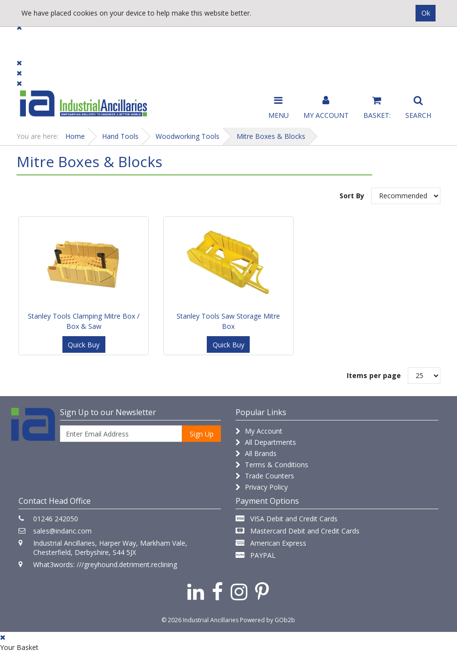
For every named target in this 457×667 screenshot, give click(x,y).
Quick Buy (83, 344)
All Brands (256, 453)
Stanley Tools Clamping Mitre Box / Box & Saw (83, 321)
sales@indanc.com (62, 530)
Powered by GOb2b (267, 620)
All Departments (266, 442)
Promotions (272, 40)
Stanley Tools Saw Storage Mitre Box (228, 321)
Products (35, 40)
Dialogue (94, 40)
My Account (259, 431)
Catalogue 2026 (345, 44)
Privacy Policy (262, 487)
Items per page (374, 375)
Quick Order (417, 44)
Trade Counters (265, 475)
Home (75, 136)
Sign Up (202, 433)
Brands (148, 40)
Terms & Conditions (272, 464)
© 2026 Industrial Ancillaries (199, 620)
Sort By (351, 195)
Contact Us (206, 40)
